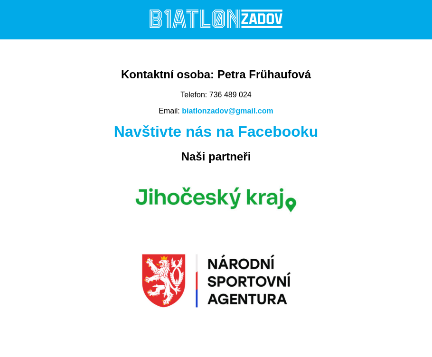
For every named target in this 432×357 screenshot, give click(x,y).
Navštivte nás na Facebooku (216, 131)
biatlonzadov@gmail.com (227, 111)
